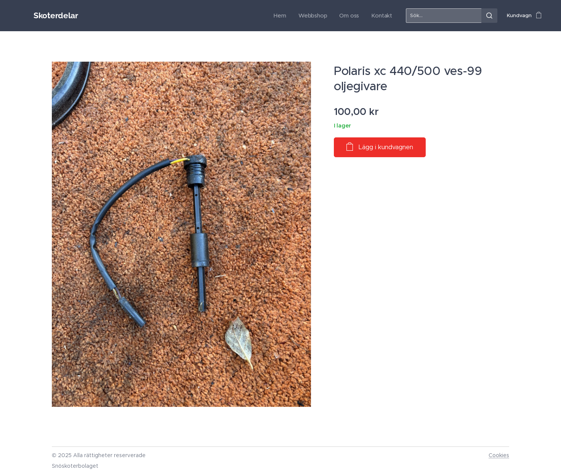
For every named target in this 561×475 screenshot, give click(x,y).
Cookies (499, 455)
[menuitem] (287, 15)
